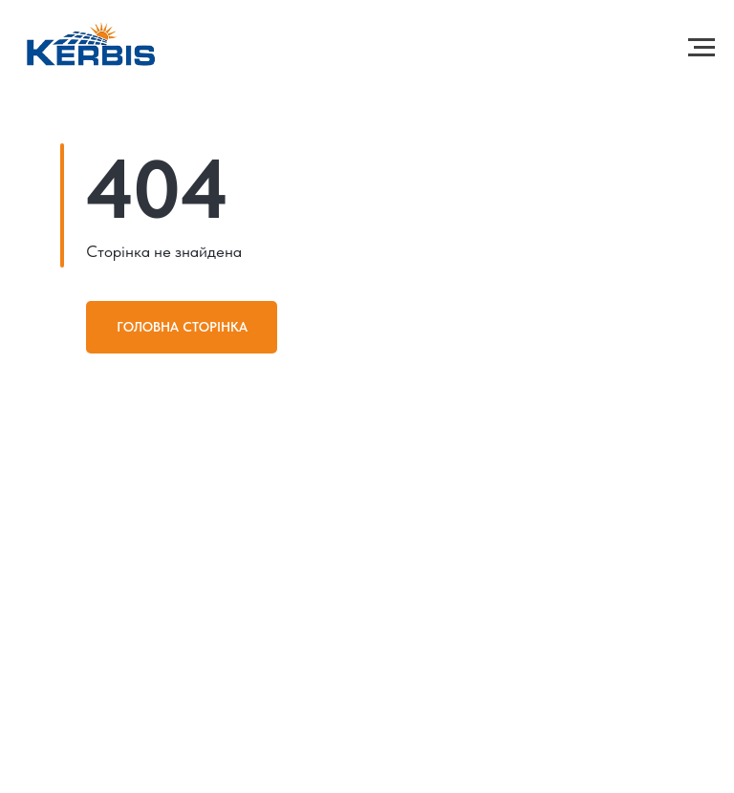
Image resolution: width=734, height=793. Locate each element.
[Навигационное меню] (701, 47)
